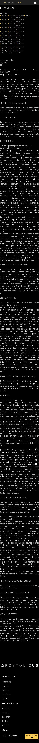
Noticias (5, 690)
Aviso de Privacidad (10, 735)
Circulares (6, 694)
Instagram (6, 712)
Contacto (5, 698)
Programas (6, 682)
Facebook (6, 708)
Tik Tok (5, 721)
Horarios (5, 686)
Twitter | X (6, 717)
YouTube (5, 725)
